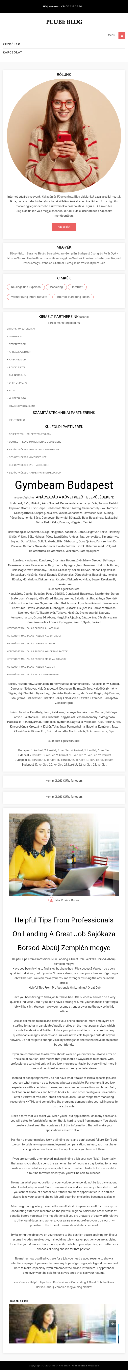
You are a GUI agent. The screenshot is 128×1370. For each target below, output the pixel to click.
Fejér (107, 253)
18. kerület (107, 760)
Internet (77, 287)
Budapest (84, 253)
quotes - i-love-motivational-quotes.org (35, 441)
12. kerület (104, 755)
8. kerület (49, 755)
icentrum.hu (17, 420)
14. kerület (49, 760)
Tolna (77, 263)
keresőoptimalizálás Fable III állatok (31, 666)
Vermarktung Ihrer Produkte (29, 297)
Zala (102, 263)
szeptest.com (17, 344)
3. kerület (64, 750)
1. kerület (37, 750)
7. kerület (35, 755)
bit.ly (12, 390)
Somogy (34, 263)
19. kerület (41, 764)
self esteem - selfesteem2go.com (30, 434)
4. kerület (77, 750)
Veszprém (93, 263)
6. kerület (104, 750)
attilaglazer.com (20, 352)
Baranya (32, 253)
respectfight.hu (24, 497)
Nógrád (115, 258)
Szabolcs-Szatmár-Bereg (57, 263)
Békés (42, 253)
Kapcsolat (12, 52)
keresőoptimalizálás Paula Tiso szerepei (33, 674)
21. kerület (70, 764)
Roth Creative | (75, 1365)
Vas (83, 263)
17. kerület (92, 760)
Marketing (56, 287)
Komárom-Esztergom (97, 258)
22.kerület (85, 764)
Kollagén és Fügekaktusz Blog (61, 196)
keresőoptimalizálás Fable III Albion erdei (34, 636)
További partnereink (22, 406)
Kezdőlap (11, 44)
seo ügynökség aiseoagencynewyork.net (35, 449)
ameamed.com (17, 359)
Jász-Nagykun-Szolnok (67, 258)
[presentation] (112, 1323)
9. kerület (62, 755)
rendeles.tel (17, 367)
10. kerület (76, 755)
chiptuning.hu (18, 382)
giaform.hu (16, 336)
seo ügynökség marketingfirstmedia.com (35, 472)
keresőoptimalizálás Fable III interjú (31, 643)
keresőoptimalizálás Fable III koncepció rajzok (37, 651)
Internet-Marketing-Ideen (73, 297)
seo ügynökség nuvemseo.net (27, 457)
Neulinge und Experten (26, 287)
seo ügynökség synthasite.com (28, 465)
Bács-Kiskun (18, 253)
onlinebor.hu (17, 375)
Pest (26, 263)
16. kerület (78, 760)
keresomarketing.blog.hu (64, 323)
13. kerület (34, 760)
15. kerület (63, 760)
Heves (47, 258)
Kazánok (84, 317)
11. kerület (90, 755)
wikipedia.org (17, 398)
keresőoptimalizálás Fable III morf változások (36, 659)
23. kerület (100, 764)
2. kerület (50, 750)
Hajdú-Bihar (35, 258)
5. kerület (90, 750)
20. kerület (56, 764)
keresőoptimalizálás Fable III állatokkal (33, 628)
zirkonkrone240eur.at (21, 328)
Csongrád (97, 253)
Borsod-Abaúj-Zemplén (61, 253)
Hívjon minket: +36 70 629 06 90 (62, 6)
